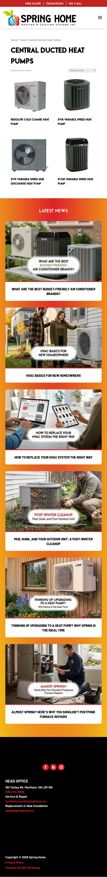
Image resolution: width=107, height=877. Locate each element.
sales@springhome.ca (19, 810)
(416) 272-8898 (14, 792)
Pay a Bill (75, 3)
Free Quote (33, 3)
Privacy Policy (14, 862)
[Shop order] (82, 70)
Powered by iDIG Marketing (22, 867)
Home (14, 39)
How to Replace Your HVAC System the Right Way (53, 457)
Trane (23, 39)
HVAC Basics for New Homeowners (53, 375)
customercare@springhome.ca (25, 801)
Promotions (54, 3)
